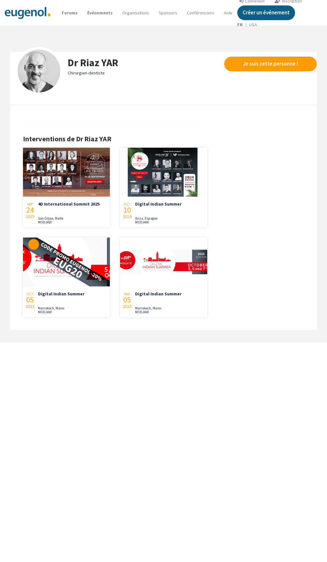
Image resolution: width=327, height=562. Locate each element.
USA (253, 24)
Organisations (135, 13)
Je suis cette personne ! (270, 63)
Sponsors (168, 13)
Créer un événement (266, 12)
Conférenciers (200, 13)
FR (240, 24)
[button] (228, 12)
